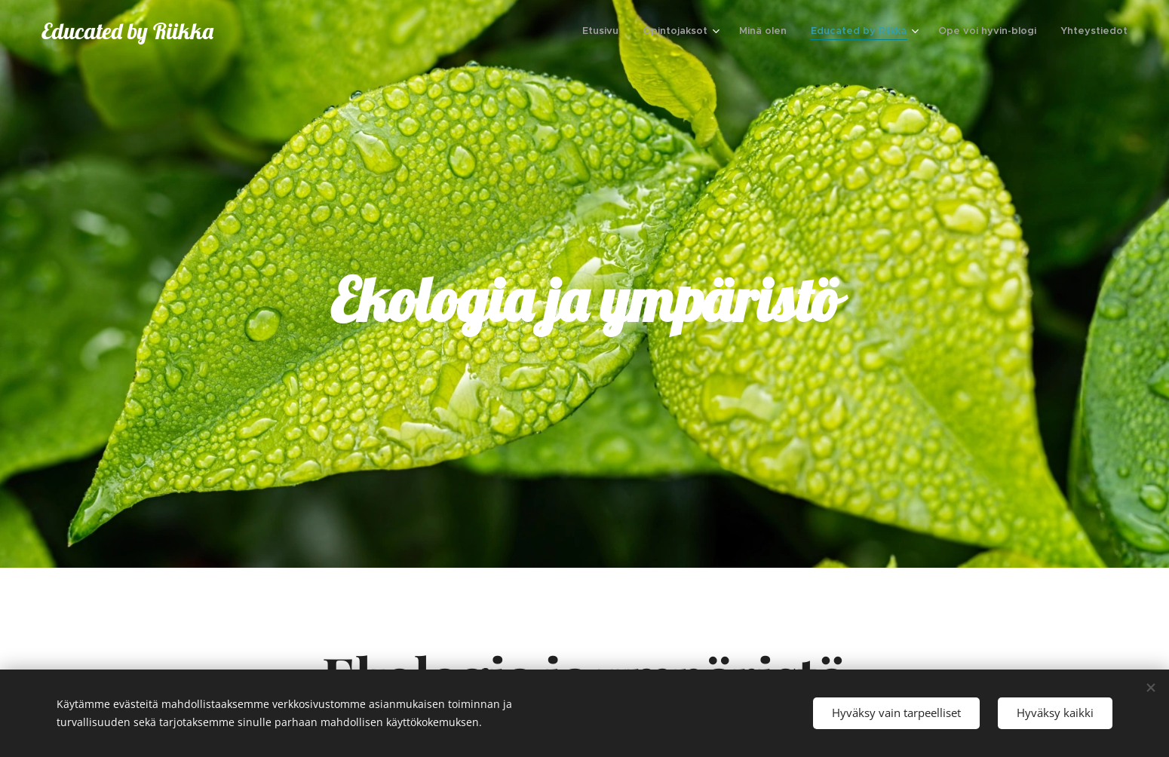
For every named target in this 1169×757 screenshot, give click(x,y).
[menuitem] (604, 31)
